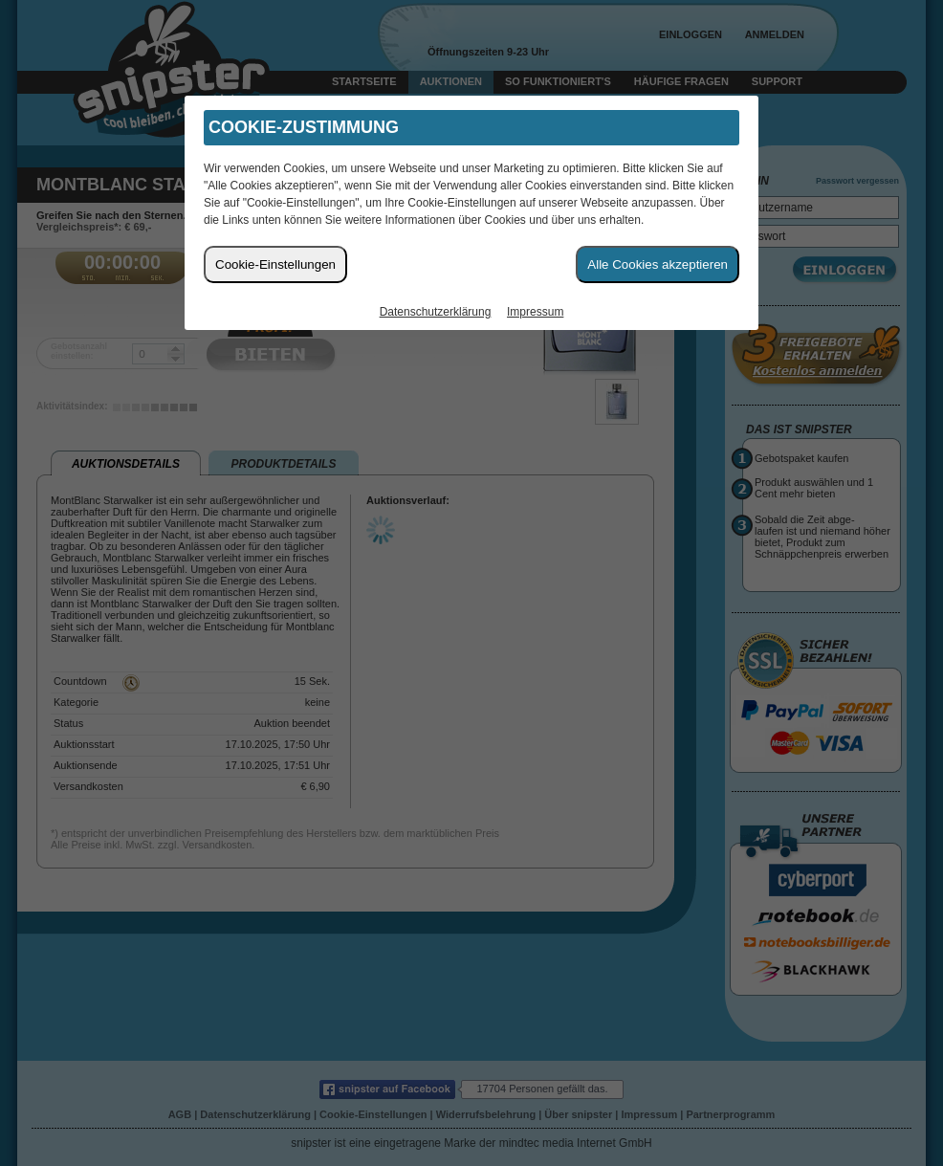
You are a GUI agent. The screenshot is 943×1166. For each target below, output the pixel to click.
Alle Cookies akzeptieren (657, 264)
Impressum (535, 312)
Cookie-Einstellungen (275, 264)
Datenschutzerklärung (436, 312)
